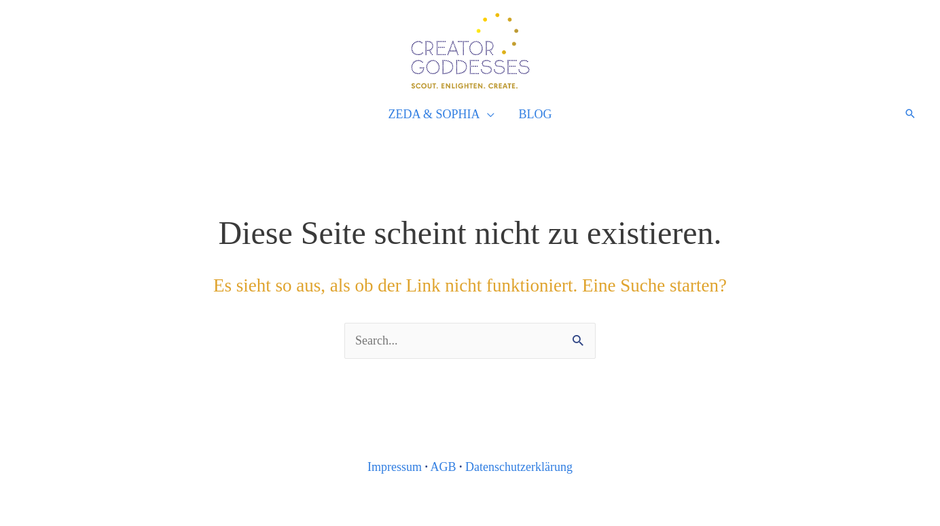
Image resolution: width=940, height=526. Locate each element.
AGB (443, 467)
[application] (487, 114)
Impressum (394, 467)
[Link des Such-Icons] (910, 113)
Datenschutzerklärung (519, 467)
